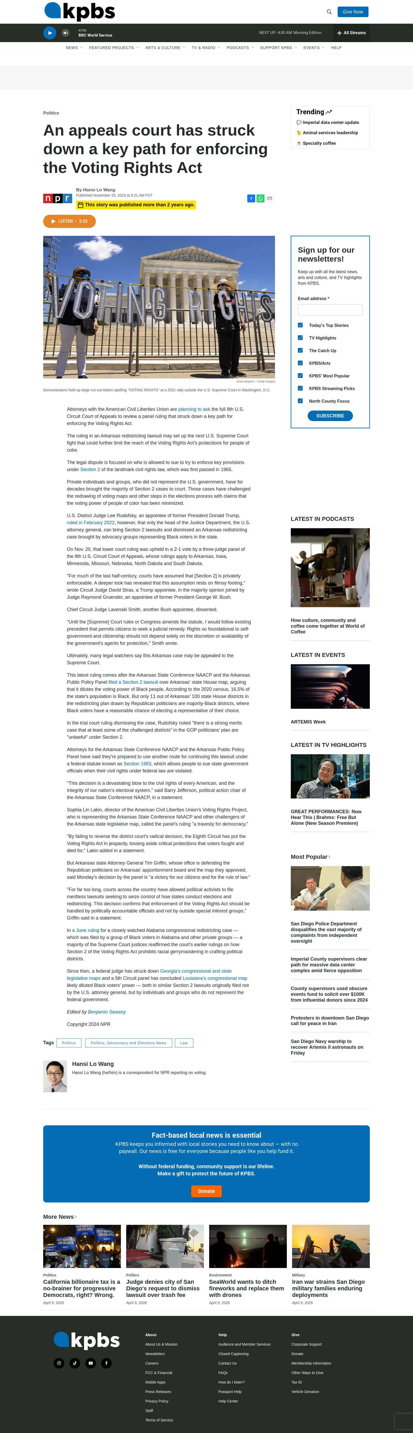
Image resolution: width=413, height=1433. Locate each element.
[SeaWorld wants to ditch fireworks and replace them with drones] (248, 1246)
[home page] (78, 14)
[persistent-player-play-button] (49, 38)
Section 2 (90, 469)
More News (60, 1217)
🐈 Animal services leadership (327, 132)
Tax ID (297, 1382)
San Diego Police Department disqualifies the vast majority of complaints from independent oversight (326, 932)
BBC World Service (95, 40)
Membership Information (311, 1363)
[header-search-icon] (330, 14)
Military (298, 1275)
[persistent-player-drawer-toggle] (351, 38)
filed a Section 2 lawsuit (133, 682)
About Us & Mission (161, 1344)
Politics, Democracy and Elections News (129, 1043)
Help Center (228, 1401)
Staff (149, 1411)
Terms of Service (159, 1420)
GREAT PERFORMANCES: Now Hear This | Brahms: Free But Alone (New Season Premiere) (326, 817)
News (72, 54)
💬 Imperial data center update (327, 122)
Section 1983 (137, 763)
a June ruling (85, 930)
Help (336, 54)
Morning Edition (307, 38)
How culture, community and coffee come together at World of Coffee (328, 626)
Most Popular (311, 856)
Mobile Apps (155, 1382)
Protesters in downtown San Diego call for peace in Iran (330, 1020)
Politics (51, 113)
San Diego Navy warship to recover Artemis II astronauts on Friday (327, 1047)
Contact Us (227, 1363)
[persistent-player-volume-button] (65, 38)
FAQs (223, 1373)
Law (184, 1043)
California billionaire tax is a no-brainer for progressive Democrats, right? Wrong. (81, 1288)
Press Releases (158, 1392)
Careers (152, 1363)
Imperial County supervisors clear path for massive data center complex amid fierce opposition (329, 964)
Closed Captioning (233, 1354)
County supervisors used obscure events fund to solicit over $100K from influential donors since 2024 (329, 994)
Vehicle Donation (305, 1392)
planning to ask (194, 409)
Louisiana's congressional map (215, 978)
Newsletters (155, 1354)
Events (311, 54)
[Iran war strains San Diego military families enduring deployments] (331, 1246)
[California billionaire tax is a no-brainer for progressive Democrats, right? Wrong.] (82, 1246)
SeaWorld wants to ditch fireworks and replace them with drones (246, 1288)
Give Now (354, 14)
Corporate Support (307, 1344)
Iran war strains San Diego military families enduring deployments (328, 1288)
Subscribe (330, 415)
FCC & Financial (158, 1373)
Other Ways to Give (308, 1373)
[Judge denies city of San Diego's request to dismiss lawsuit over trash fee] (165, 1246)
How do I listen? (231, 1382)
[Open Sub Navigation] (82, 54)
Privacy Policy (156, 1401)
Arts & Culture (162, 54)
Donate (206, 1191)
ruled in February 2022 (91, 522)
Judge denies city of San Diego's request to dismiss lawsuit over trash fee (163, 1288)
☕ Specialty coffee (316, 143)
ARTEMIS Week (308, 722)
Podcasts (238, 54)
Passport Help (230, 1392)
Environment (220, 1275)
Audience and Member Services (244, 1344)
